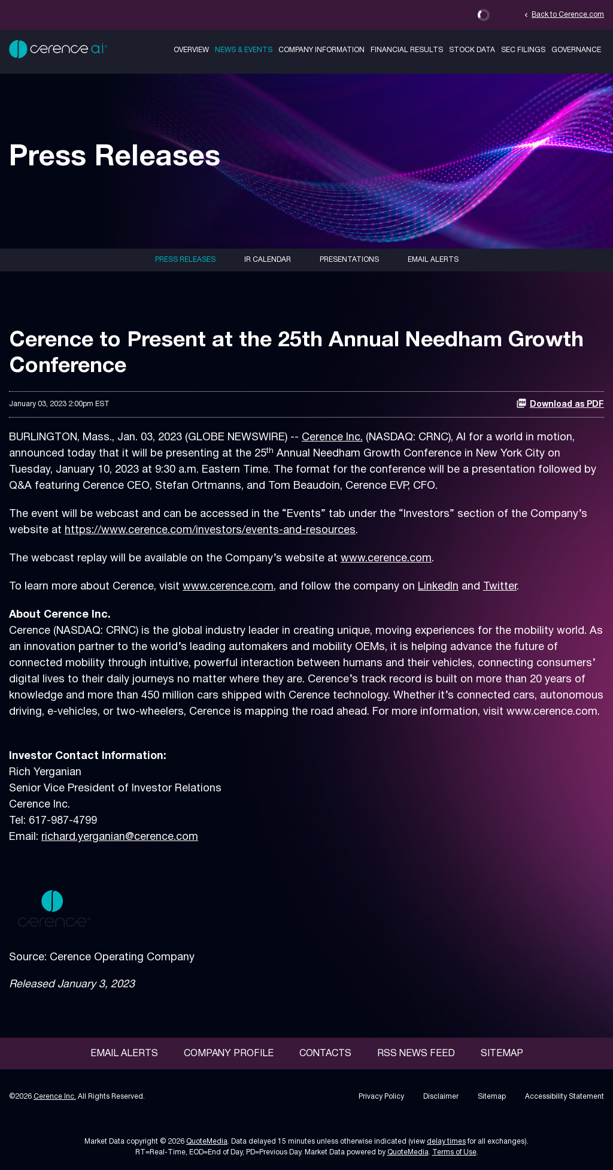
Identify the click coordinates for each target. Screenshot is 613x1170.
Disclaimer (441, 1096)
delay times (446, 1141)
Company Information (321, 50)
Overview (191, 50)
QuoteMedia (206, 1141)
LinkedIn (438, 587)
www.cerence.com (386, 559)
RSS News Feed (416, 1054)
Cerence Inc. (332, 438)
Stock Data (472, 50)
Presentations (349, 259)
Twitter (500, 587)
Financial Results (407, 50)
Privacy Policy (381, 1096)
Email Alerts (433, 259)
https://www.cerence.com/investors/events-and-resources (210, 530)
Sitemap (502, 1054)
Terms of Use (454, 1152)
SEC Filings (523, 50)
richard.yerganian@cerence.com (119, 837)
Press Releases (185, 259)
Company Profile (229, 1054)
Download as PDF (560, 403)
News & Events (243, 50)
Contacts (325, 1054)
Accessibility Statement (564, 1096)
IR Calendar (267, 259)
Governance (576, 50)
